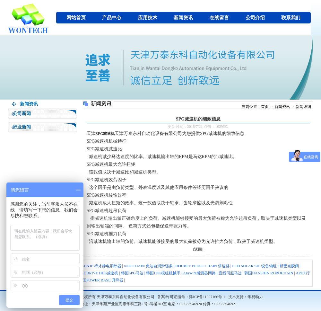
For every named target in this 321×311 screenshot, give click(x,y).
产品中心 (111, 17)
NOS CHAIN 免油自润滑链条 (148, 266)
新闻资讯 (183, 17)
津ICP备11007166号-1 (207, 297)
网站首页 (76, 17)
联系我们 (290, 17)
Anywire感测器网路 (199, 273)
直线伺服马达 (230, 273)
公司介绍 (255, 17)
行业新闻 (22, 127)
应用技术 (147, 17)
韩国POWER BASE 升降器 (101, 280)
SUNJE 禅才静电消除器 (101, 266)
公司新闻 (22, 113)
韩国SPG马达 (132, 273)
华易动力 (255, 297)
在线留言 (219, 17)
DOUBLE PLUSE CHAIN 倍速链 (202, 266)
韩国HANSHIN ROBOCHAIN (268, 273)
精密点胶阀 (289, 266)
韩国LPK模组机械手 (163, 273)
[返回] (198, 249)
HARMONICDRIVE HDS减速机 (91, 273)
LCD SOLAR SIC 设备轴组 (254, 266)
